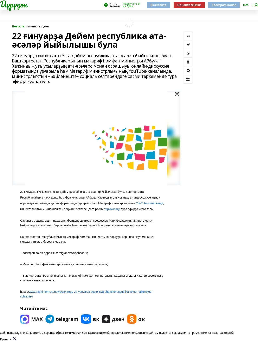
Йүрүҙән (13, 4)
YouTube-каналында (149, 203)
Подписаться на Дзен (131, 4)
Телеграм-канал (224, 5)
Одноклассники (189, 5)
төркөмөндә (112, 209)
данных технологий (221, 333)
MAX (246, 5)
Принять (5, 339)
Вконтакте (158, 5)
